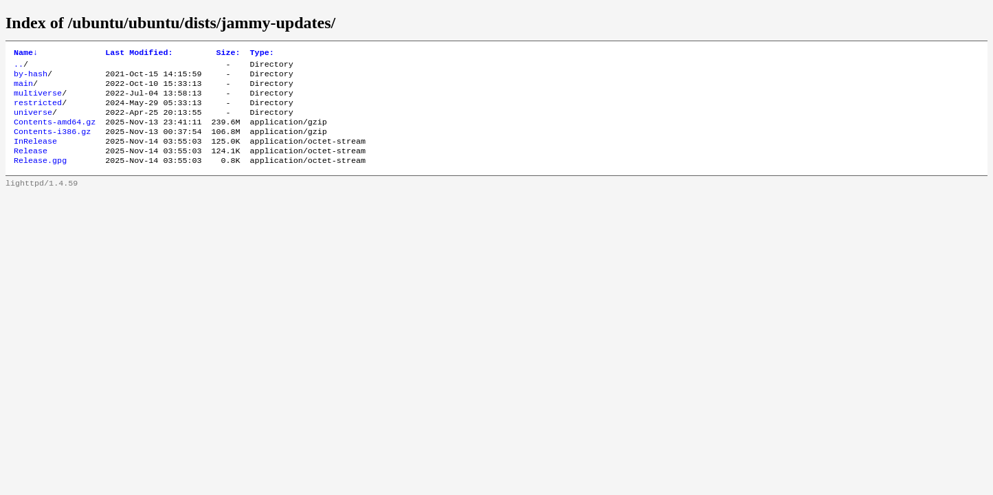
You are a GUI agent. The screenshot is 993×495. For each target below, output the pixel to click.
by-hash (30, 77)
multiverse (38, 99)
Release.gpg (40, 176)
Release (30, 165)
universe (33, 121)
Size (228, 53)
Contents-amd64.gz (55, 132)
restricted (38, 110)
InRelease (35, 154)
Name (26, 53)
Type (262, 53)
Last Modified (138, 53)
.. (18, 66)
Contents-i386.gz (52, 143)
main (23, 88)
